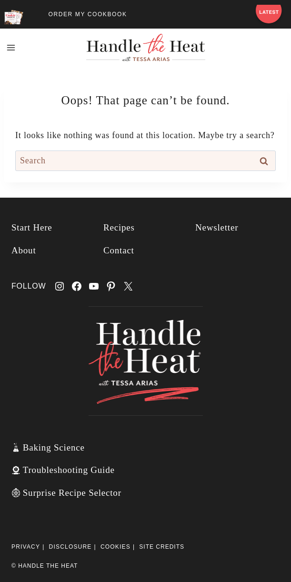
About (23, 250)
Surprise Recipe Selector (72, 493)
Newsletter (216, 227)
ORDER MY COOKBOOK (88, 14)
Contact (118, 250)
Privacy (25, 546)
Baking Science (54, 447)
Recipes (119, 227)
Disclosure (70, 546)
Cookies (115, 546)
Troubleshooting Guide (69, 470)
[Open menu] (11, 47)
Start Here (31, 227)
